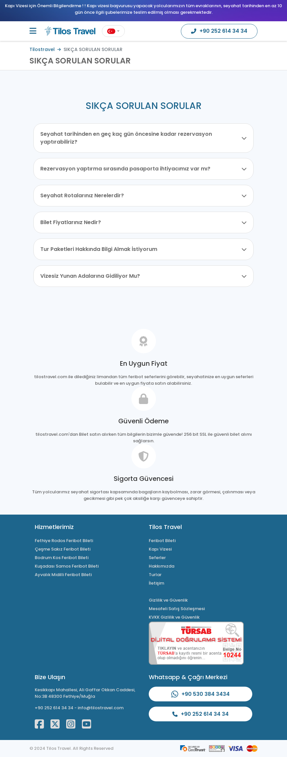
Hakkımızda (161, 566)
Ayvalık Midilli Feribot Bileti (63, 575)
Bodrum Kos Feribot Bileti (61, 558)
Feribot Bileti (162, 540)
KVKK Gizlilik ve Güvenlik (174, 617)
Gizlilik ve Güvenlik (168, 600)
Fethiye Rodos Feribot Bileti (64, 540)
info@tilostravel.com (101, 708)
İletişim (156, 583)
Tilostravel (42, 49)
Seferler (157, 558)
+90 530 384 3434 (200, 694)
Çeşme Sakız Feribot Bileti (62, 549)
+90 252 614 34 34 (54, 708)
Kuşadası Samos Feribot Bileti (67, 566)
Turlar (155, 575)
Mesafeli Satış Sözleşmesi (177, 609)
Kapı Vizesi (160, 549)
